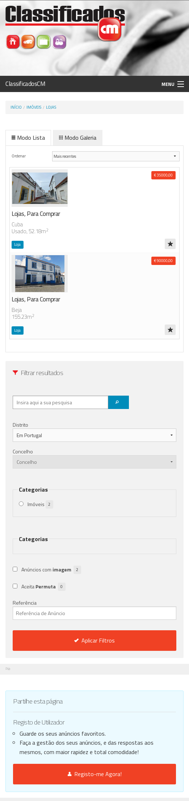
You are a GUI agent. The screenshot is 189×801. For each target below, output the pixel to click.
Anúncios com (51, 570)
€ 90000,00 (163, 261)
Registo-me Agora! (95, 774)
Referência (94, 609)
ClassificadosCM (25, 83)
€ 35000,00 (163, 175)
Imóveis (33, 107)
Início (16, 107)
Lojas (51, 107)
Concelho (23, 451)
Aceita (43, 587)
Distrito (20, 424)
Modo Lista (28, 137)
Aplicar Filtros (94, 640)
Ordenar (19, 156)
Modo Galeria (77, 137)
